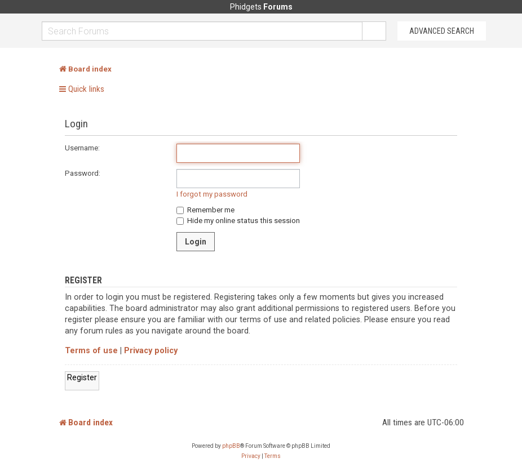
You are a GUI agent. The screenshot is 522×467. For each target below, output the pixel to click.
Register (82, 377)
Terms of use (91, 350)
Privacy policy (151, 350)
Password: (82, 173)
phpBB (231, 446)
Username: (82, 148)
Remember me (205, 210)
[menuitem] (250, 456)
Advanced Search (441, 30)
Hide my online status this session (238, 220)
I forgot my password (211, 194)
